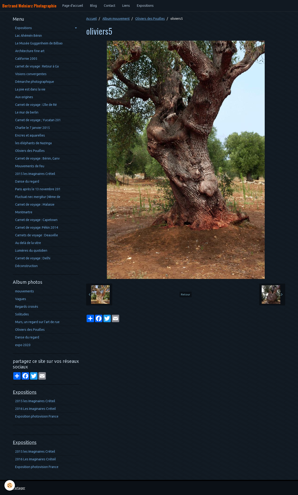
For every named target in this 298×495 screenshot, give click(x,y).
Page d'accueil (72, 5)
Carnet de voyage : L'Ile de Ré (36, 105)
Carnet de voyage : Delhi (32, 258)
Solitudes (22, 314)
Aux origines (24, 97)
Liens (126, 5)
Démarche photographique (34, 82)
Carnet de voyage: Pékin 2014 (36, 227)
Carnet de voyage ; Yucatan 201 (38, 120)
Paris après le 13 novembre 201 (38, 189)
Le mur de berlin (26, 112)
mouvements (24, 291)
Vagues (20, 299)
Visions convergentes (31, 74)
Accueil (91, 18)
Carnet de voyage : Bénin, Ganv (37, 158)
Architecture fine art (29, 51)
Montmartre (23, 212)
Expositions (145, 5)
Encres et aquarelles (30, 135)
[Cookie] (10, 485)
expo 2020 (22, 345)
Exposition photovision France (36, 416)
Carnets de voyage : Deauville (36, 235)
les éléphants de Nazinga (33, 143)
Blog (93, 5)
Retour (185, 294)
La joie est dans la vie (30, 89)
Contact (109, 5)
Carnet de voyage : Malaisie (34, 204)
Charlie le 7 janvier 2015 (32, 128)
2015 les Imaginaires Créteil (35, 174)
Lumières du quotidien (31, 250)
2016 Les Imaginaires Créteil (35, 409)
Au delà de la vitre (28, 243)
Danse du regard (27, 181)
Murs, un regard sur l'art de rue (37, 322)
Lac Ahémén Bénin (28, 35)
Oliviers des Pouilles (150, 18)
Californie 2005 (26, 58)
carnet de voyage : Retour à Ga (37, 66)
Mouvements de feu (29, 166)
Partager (19, 488)
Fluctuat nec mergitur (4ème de (37, 197)
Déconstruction (26, 266)
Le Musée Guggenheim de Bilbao (39, 43)
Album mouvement (116, 18)
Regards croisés (26, 306)
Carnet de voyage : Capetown (36, 220)
